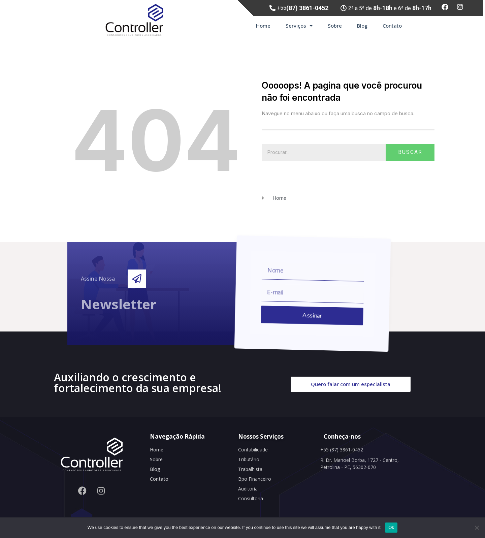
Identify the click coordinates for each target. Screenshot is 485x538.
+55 (302, 7)
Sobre (335, 25)
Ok (391, 527)
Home (263, 25)
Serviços (299, 26)
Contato (392, 25)
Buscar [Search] (410, 152)
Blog (362, 25)
